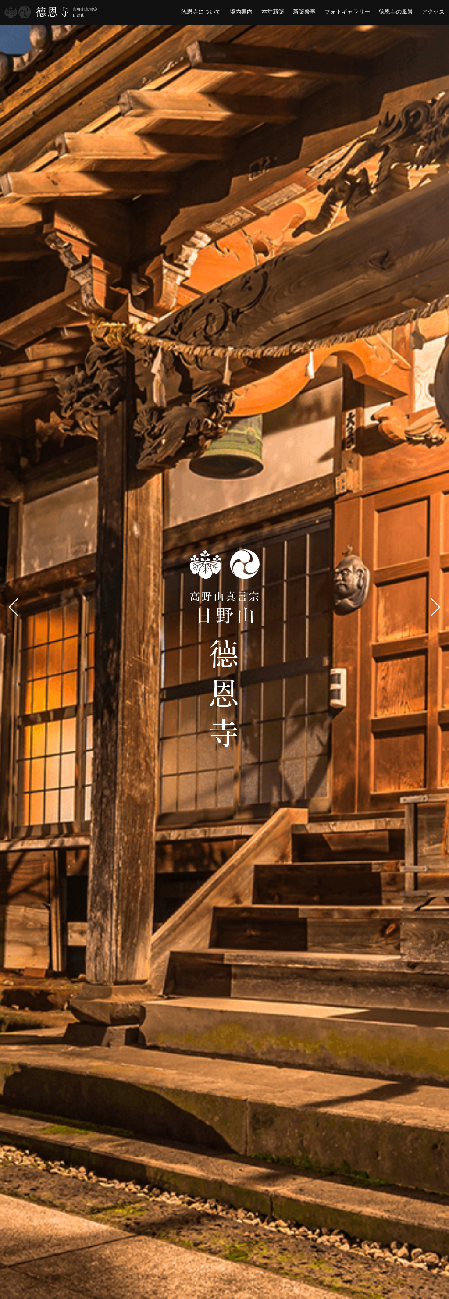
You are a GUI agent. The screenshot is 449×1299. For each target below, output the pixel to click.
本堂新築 (272, 11)
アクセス (433, 11)
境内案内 (241, 11)
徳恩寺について (201, 11)
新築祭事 (304, 11)
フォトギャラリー (347, 11)
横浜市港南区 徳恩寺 (50, 12)
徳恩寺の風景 (396, 11)
